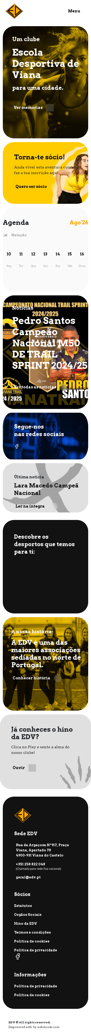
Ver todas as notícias (40, 387)
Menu (74, 11)
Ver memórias (34, 107)
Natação (19, 235)
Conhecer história (37, 678)
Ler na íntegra (36, 506)
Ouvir (24, 768)
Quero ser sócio (36, 186)
